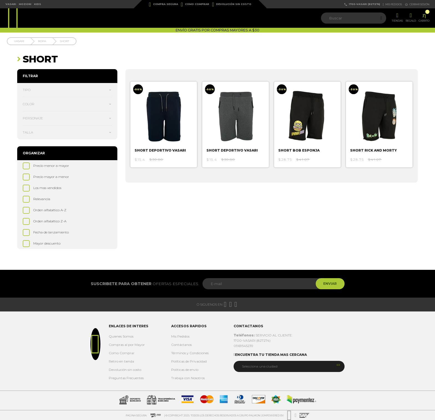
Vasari (11, 4)
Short (64, 41)
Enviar (329, 283)
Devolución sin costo (231, 4)
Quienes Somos (121, 336)
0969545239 (243, 346)
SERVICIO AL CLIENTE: (263, 335)
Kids (37, 4)
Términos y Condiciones (190, 353)
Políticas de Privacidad (189, 361)
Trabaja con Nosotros (188, 378)
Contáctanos (181, 345)
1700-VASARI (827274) (362, 4)
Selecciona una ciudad (259, 366)
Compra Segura (163, 4)
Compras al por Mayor (127, 345)
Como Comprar (195, 4)
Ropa (42, 41)
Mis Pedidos (180, 336)
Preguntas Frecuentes (126, 378)
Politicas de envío (184, 370)
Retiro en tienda (121, 361)
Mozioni (25, 4)
